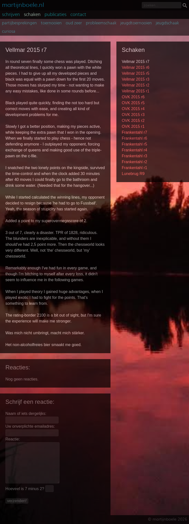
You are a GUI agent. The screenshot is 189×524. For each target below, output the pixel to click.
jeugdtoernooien (136, 23)
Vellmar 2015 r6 (135, 67)
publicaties (55, 14)
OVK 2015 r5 (133, 103)
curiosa (8, 31)
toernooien (51, 23)
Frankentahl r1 (134, 168)
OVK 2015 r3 (133, 115)
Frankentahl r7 (134, 132)
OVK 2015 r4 (133, 109)
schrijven (11, 14)
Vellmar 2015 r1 (135, 91)
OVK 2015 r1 (133, 126)
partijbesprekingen (19, 23)
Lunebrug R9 (133, 174)
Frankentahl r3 (134, 156)
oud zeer (74, 23)
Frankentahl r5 (134, 144)
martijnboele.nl (23, 4)
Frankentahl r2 (134, 162)
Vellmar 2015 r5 (135, 73)
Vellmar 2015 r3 (135, 79)
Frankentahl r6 (134, 138)
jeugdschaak (167, 23)
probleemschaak (101, 23)
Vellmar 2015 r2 (135, 85)
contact (78, 14)
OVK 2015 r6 (133, 97)
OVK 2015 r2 (133, 120)
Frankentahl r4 (134, 150)
